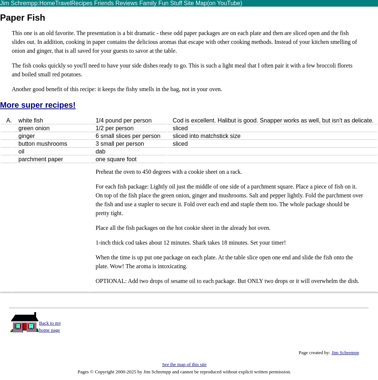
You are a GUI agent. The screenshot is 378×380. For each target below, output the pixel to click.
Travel (63, 3)
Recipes (81, 3)
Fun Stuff (169, 3)
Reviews (126, 3)
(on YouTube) (224, 3)
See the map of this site (184, 364)
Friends (103, 3)
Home (47, 3)
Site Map (194, 3)
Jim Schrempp (345, 352)
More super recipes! (38, 105)
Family (148, 3)
